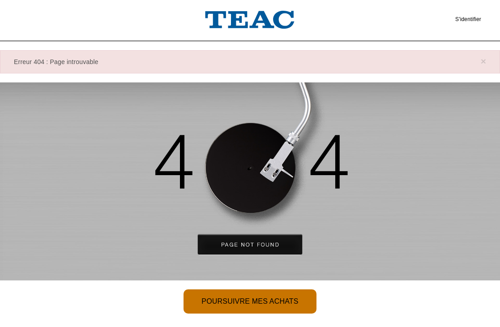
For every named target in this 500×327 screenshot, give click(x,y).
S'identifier (468, 19)
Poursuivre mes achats (249, 301)
